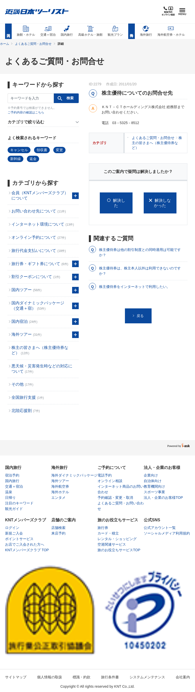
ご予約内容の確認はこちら (26, 112)
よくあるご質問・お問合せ (33, 44)
